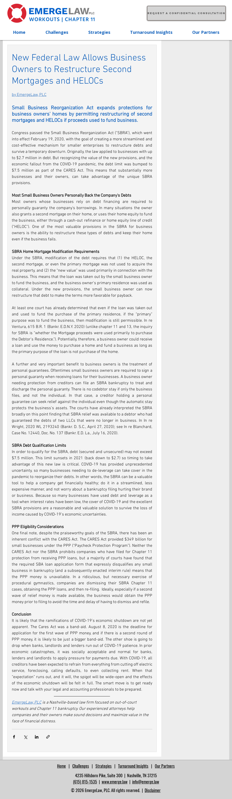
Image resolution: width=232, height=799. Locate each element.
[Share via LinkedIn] (36, 737)
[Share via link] (48, 737)
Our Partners (165, 766)
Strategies (103, 766)
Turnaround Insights (133, 766)
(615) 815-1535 (85, 782)
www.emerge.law (115, 782)
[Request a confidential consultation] (186, 13)
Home (61, 766)
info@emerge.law (145, 782)
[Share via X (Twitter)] (25, 737)
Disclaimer (153, 790)
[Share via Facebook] (14, 737)
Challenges (80, 766)
